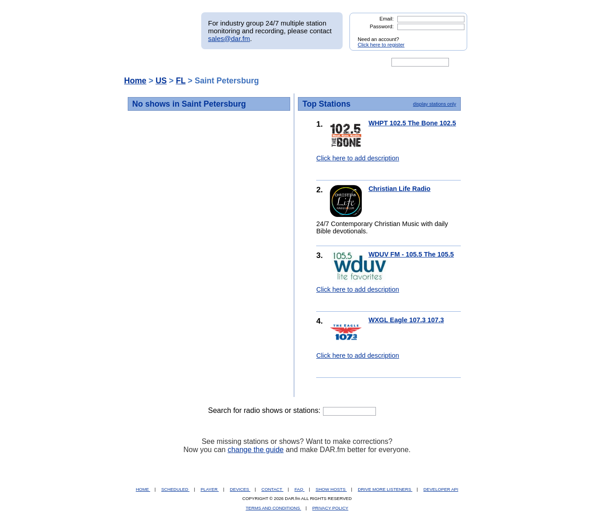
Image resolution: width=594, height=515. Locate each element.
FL (180, 80)
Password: (382, 26)
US (161, 80)
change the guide (256, 449)
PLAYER (210, 489)
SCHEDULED (175, 489)
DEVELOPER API (440, 489)
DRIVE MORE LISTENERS (385, 489)
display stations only (434, 104)
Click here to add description (357, 158)
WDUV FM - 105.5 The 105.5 (411, 254)
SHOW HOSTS (331, 489)
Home (135, 80)
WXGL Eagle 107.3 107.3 (406, 320)
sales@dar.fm (229, 38)
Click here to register (381, 44)
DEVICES (240, 489)
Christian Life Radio (400, 188)
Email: (387, 18)
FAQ (300, 489)
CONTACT (272, 489)
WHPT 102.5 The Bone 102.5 (412, 123)
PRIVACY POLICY (330, 507)
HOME (143, 489)
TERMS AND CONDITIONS (274, 507)
